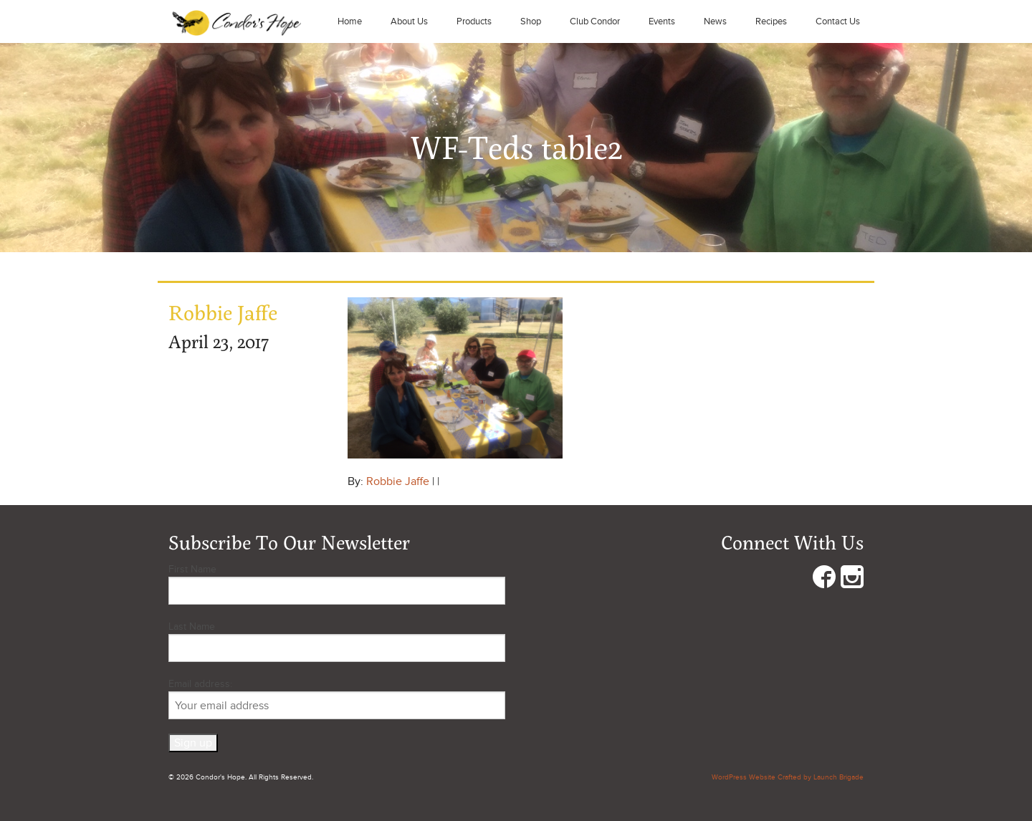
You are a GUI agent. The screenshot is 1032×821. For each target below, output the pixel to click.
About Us (409, 21)
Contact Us (838, 21)
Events (662, 21)
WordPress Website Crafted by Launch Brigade (788, 777)
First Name (192, 569)
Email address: (336, 698)
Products (474, 21)
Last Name (191, 626)
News (715, 21)
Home (350, 21)
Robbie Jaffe (397, 481)
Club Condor (595, 21)
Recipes (771, 21)
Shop (530, 21)
